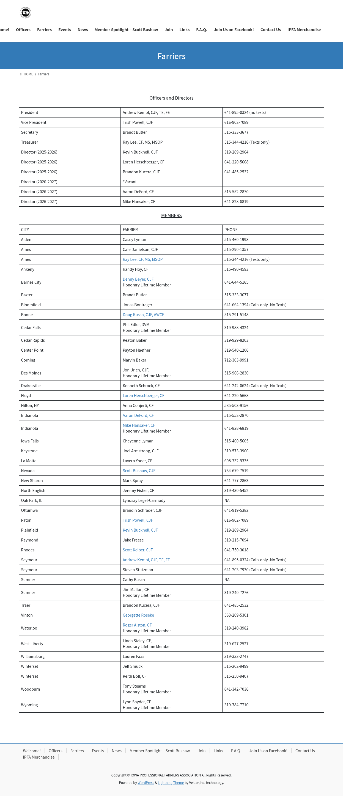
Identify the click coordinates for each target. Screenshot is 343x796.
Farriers (77, 750)
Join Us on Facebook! (268, 750)
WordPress (146, 782)
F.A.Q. (236, 750)
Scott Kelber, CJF (138, 549)
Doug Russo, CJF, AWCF (143, 314)
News (117, 750)
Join (201, 750)
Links (218, 750)
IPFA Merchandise (39, 757)
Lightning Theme (171, 782)
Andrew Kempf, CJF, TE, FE (146, 559)
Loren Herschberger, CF (143, 395)
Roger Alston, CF (137, 625)
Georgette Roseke (138, 615)
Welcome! (32, 750)
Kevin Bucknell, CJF (140, 530)
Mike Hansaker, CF (139, 425)
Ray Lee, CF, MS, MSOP (143, 259)
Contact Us (305, 750)
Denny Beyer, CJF (138, 279)
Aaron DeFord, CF (138, 415)
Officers (55, 750)
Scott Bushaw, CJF (139, 470)
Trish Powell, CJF (138, 520)
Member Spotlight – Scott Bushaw (160, 750)
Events (98, 750)
